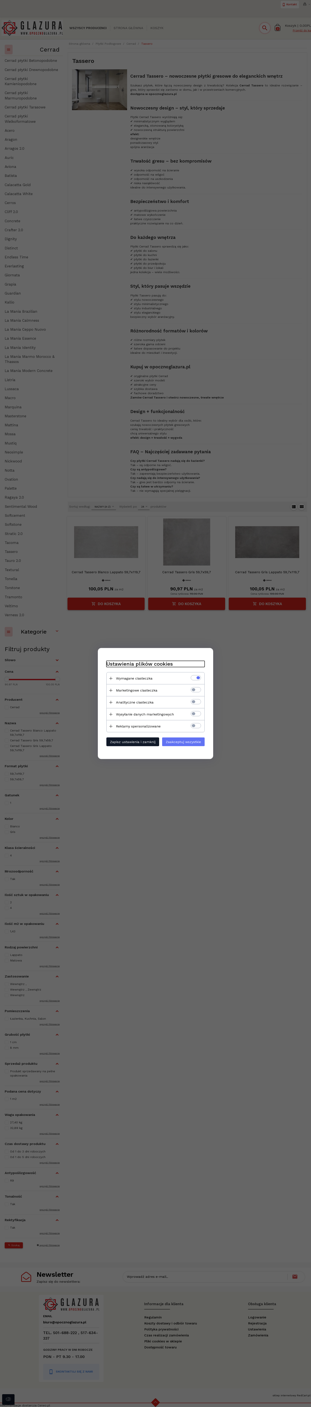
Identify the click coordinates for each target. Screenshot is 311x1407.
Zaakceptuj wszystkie (183, 742)
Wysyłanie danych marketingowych (145, 714)
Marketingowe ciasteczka (136, 690)
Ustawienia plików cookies (139, 664)
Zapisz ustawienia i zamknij (133, 742)
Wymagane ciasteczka (134, 678)
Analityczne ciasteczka (135, 702)
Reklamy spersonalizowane (138, 726)
